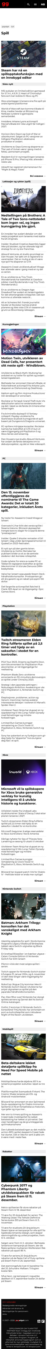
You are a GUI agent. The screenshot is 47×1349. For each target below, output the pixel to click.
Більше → (40, 316)
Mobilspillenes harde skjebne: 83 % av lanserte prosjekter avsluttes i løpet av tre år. (23, 1084)
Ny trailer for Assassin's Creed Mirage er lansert (21, 519)
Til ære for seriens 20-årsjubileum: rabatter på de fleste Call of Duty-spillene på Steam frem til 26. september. (22, 1258)
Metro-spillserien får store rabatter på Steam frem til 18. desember (21, 1208)
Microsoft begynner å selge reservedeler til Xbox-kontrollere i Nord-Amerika (22, 832)
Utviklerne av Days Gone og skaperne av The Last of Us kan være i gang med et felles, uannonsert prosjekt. (22, 149)
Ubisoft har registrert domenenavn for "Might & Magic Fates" (21, 168)
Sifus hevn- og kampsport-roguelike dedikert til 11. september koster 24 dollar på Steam (23, 1278)
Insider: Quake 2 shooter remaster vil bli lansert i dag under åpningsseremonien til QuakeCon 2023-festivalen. (23, 541)
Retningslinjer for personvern (15, 1311)
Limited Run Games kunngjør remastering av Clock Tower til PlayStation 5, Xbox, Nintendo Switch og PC (22, 727)
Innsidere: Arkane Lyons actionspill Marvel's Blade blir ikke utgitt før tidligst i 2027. (23, 124)
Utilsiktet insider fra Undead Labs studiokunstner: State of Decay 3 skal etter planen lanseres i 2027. (23, 813)
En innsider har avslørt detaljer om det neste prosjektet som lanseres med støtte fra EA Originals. (23, 236)
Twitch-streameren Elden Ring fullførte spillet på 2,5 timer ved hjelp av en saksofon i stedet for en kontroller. (22, 823)
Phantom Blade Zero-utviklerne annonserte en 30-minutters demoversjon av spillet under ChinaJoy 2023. (23, 677)
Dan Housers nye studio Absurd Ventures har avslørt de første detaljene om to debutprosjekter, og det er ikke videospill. (23, 441)
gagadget (5, 27)
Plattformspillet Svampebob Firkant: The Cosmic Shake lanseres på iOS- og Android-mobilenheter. (23, 1094)
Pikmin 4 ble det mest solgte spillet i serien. (20, 965)
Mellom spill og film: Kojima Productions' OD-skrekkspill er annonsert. (23, 394)
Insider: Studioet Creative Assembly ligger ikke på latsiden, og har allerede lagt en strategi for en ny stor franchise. (23, 246)
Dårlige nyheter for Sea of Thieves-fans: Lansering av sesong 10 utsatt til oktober (22, 840)
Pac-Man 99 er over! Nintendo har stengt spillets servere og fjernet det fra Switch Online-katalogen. (22, 999)
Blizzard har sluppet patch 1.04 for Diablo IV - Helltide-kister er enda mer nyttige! (23, 873)
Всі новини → (38, 176)
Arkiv (5, 1314)
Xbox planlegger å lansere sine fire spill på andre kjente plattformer (23, 102)
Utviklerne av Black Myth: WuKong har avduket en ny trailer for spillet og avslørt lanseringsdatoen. (22, 375)
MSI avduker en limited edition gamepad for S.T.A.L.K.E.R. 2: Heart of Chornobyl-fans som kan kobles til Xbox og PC (23, 93)
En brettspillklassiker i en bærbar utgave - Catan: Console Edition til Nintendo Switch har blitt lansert (23, 956)
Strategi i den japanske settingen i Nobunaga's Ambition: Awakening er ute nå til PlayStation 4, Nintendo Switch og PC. (22, 689)
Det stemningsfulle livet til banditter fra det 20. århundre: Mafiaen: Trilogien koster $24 (22, 1268)
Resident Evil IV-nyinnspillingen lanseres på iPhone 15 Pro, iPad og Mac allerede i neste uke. (22, 159)
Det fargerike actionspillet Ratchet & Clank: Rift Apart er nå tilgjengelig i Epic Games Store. (22, 589)
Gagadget (5, 4)
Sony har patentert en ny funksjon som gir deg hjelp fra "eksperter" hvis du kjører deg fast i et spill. (23, 738)
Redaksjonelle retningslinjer (15, 1305)
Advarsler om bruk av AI (13, 1308)
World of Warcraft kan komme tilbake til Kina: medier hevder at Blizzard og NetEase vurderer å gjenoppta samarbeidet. (22, 112)
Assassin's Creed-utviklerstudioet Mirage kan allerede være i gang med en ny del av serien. (22, 269)
